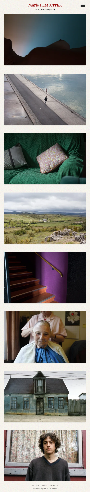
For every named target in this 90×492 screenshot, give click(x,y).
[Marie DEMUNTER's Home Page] (45, 7)
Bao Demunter (51, 488)
